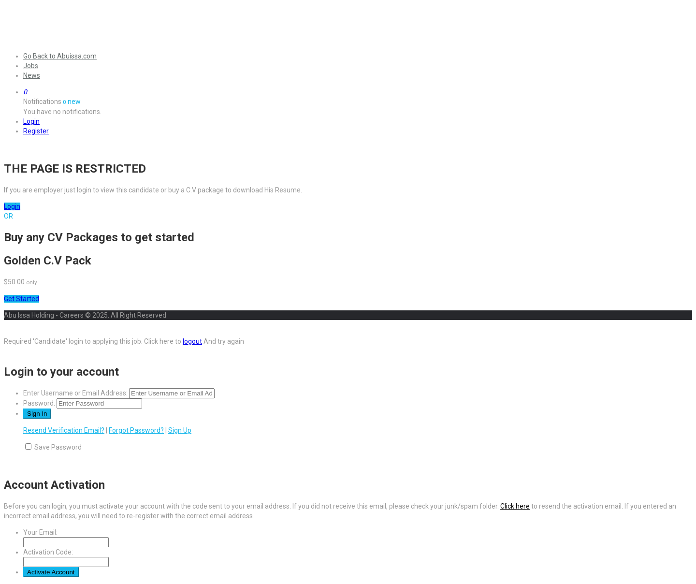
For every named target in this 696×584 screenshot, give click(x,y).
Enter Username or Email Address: (75, 393)
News (31, 75)
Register (36, 131)
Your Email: (40, 532)
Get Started (21, 299)
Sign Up (179, 430)
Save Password (58, 447)
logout (192, 341)
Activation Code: (48, 552)
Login (31, 121)
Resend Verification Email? (63, 430)
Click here (515, 506)
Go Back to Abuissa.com (60, 56)
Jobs (30, 66)
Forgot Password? (136, 430)
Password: (39, 403)
